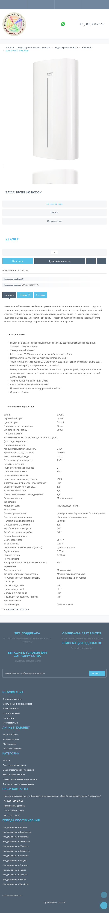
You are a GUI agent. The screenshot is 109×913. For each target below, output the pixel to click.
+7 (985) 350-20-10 (92, 24)
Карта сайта (8, 718)
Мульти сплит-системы (14, 774)
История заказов (11, 739)
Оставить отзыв (54, 221)
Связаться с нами (11, 713)
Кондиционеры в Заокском (15, 837)
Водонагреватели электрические (18, 770)
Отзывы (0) (25, 295)
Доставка (40, 295)
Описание (9, 295)
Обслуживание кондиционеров (17, 704)
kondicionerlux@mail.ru (14, 806)
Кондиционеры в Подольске (16, 851)
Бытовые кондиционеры (14, 765)
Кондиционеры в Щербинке (16, 884)
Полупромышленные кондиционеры (20, 779)
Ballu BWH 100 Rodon (18, 609)
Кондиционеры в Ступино (15, 865)
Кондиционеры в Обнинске (16, 846)
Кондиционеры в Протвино (16, 856)
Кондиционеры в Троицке (15, 874)
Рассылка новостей (12, 749)
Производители (10, 723)
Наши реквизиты (11, 708)
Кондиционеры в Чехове (14, 879)
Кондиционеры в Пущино (15, 860)
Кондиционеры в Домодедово (17, 832)
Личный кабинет (10, 734)
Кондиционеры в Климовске (16, 841)
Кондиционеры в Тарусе (14, 870)
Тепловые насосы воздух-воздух (18, 784)
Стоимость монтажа (12, 699)
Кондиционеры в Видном (15, 827)
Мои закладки (9, 744)
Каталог (6, 760)
